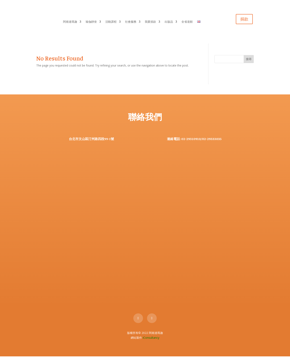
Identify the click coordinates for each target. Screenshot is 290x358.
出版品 (169, 22)
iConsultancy (151, 339)
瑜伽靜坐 (91, 22)
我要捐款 (150, 22)
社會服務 (130, 22)
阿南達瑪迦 (70, 22)
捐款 (244, 20)
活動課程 (111, 22)
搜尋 (249, 61)
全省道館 (187, 22)
